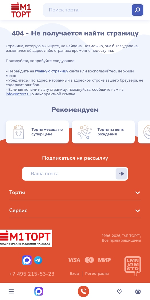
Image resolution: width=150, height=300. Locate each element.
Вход (74, 273)
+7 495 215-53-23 (31, 274)
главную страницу (51, 71)
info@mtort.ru (18, 94)
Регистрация (97, 273)
